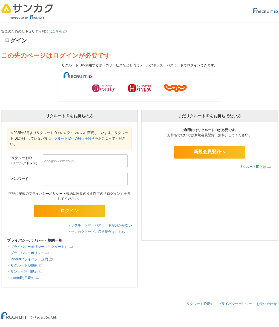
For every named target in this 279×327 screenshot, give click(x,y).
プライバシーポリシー (27, 253)
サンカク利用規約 (24, 272)
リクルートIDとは (252, 167)
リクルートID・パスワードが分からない (101, 225)
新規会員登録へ (209, 151)
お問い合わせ (266, 304)
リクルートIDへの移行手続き (73, 138)
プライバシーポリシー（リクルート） (39, 247)
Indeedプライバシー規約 (29, 259)
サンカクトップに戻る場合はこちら (98, 232)
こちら (57, 31)
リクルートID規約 (24, 265)
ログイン (69, 210)
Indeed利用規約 (22, 278)
